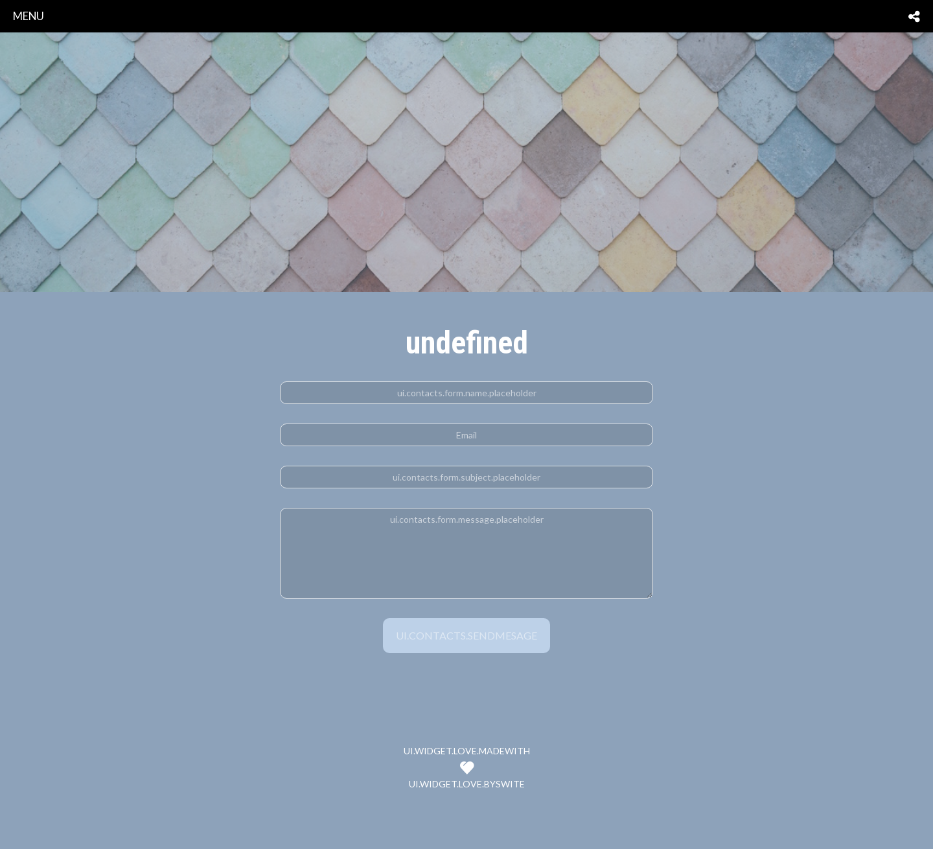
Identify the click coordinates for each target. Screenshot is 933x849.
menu (28, 16)
